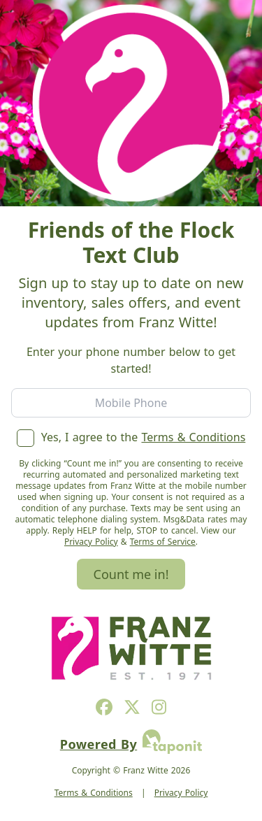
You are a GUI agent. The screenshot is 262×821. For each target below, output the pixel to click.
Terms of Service (163, 542)
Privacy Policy (91, 542)
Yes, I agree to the (131, 437)
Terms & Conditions (193, 437)
